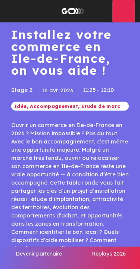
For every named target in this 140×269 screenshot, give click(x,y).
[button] (11, 11)
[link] (39, 258)
